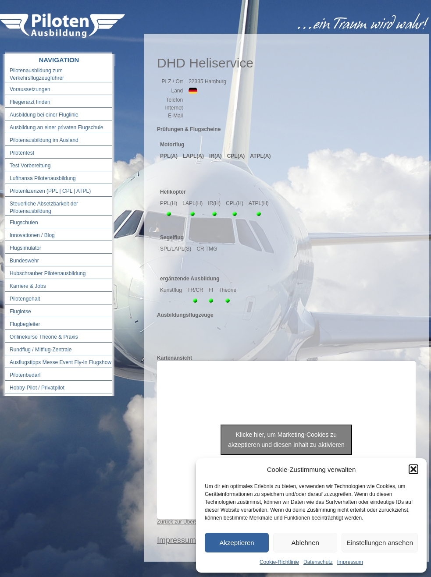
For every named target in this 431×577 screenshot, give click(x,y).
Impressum (350, 562)
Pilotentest (22, 153)
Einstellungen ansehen (379, 542)
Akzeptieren (236, 542)
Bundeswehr (24, 261)
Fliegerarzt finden (30, 102)
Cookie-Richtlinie (279, 562)
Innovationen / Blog (32, 235)
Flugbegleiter (25, 324)
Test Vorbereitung (30, 166)
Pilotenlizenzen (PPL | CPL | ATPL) (50, 191)
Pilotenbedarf (25, 375)
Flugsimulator (25, 248)
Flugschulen (24, 222)
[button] (413, 469)
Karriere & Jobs (28, 286)
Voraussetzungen (30, 89)
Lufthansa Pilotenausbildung (43, 178)
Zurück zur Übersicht (181, 522)
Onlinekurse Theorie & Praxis (44, 337)
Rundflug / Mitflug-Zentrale (40, 350)
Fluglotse (20, 311)
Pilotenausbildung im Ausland (44, 140)
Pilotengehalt (25, 299)
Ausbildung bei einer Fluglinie (44, 115)
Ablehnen (305, 542)
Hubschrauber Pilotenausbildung (47, 273)
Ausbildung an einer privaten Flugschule (56, 127)
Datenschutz (318, 562)
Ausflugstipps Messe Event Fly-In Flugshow (60, 362)
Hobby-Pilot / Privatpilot (37, 388)
